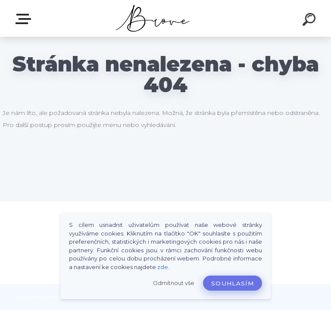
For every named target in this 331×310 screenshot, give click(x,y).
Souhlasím (232, 283)
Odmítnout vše (173, 283)
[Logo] (153, 18)
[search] (310, 21)
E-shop (25, 19)
